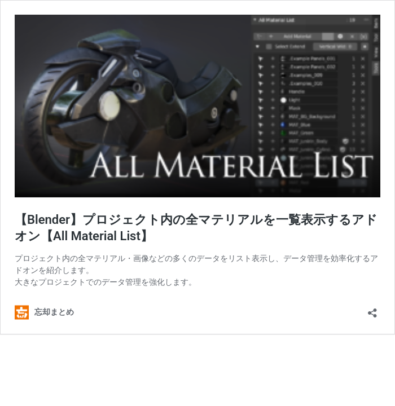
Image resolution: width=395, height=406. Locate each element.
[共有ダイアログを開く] (372, 309)
